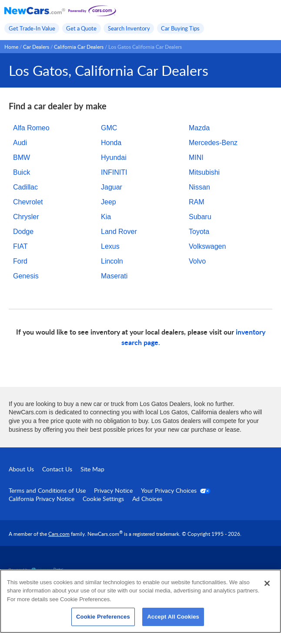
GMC (109, 128)
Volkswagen (207, 246)
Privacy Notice (113, 490)
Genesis (26, 276)
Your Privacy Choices (176, 490)
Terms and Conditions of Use (47, 490)
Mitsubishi (204, 172)
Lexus (110, 246)
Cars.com (59, 533)
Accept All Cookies (173, 616)
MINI (196, 157)
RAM (196, 202)
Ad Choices (147, 498)
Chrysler (26, 216)
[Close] (267, 583)
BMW (21, 157)
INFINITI (114, 172)
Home (11, 46)
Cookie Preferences (103, 616)
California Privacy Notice (41, 498)
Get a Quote (81, 28)
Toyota (199, 231)
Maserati (114, 276)
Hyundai (114, 157)
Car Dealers (36, 46)
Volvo (197, 261)
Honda (111, 142)
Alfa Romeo (31, 128)
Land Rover (119, 231)
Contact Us (57, 469)
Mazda (199, 128)
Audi (20, 142)
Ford (20, 261)
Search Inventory (129, 28)
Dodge (23, 231)
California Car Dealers (79, 46)
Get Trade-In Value (32, 28)
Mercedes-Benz (213, 142)
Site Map (92, 469)
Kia (106, 216)
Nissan (199, 187)
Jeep (108, 202)
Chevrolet (28, 202)
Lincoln (112, 261)
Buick (21, 172)
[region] (140, 601)
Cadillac (25, 187)
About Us (21, 469)
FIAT (20, 246)
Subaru (200, 216)
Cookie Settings (103, 498)
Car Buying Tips (180, 28)
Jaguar (111, 187)
